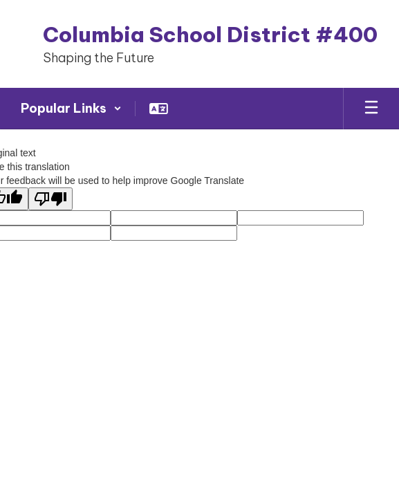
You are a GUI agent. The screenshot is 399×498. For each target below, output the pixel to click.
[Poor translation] (50, 198)
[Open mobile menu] (371, 108)
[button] (71, 108)
